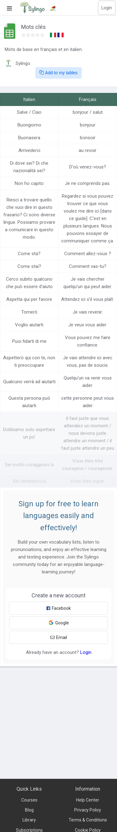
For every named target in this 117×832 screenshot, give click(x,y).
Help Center (87, 800)
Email (58, 637)
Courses (29, 800)
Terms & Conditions (88, 819)
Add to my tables (58, 72)
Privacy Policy (87, 809)
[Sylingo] (32, 8)
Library (29, 819)
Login (106, 7)
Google (58, 622)
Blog (29, 809)
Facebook (58, 608)
